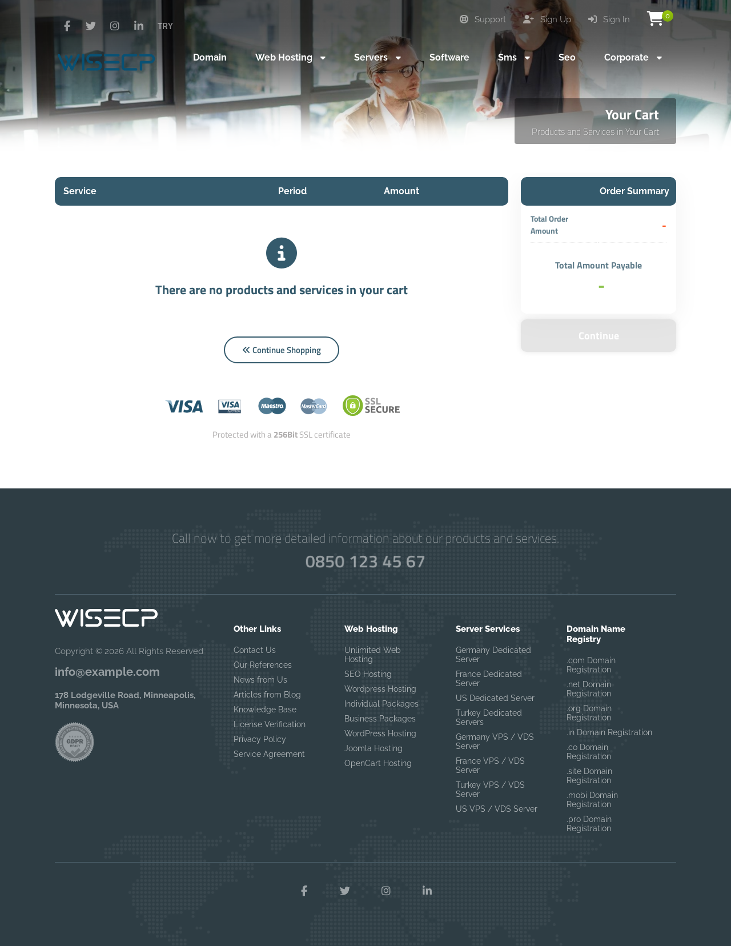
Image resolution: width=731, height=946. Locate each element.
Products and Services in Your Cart (595, 131)
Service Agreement (269, 754)
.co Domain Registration (589, 752)
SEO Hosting (368, 674)
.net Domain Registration (589, 689)
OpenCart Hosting (378, 763)
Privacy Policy (260, 739)
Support (483, 19)
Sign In (609, 19)
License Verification (270, 724)
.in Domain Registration (609, 732)
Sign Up (547, 19)
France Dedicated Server (489, 679)
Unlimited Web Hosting (372, 655)
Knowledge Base (265, 709)
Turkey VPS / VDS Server (490, 789)
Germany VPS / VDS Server (495, 741)
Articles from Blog (267, 694)
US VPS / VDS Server (496, 808)
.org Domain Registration (589, 713)
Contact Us (255, 650)
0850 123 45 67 (365, 561)
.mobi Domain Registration (592, 800)
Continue (599, 335)
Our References (263, 665)
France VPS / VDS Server (490, 765)
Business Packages (380, 718)
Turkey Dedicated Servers (489, 717)
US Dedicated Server (495, 698)
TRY (165, 26)
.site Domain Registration (589, 776)
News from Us (260, 679)
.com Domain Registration (591, 665)
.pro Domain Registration (589, 824)
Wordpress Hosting (380, 689)
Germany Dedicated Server (493, 655)
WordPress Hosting (380, 733)
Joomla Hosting (373, 748)
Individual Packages (381, 703)
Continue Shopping (281, 349)
